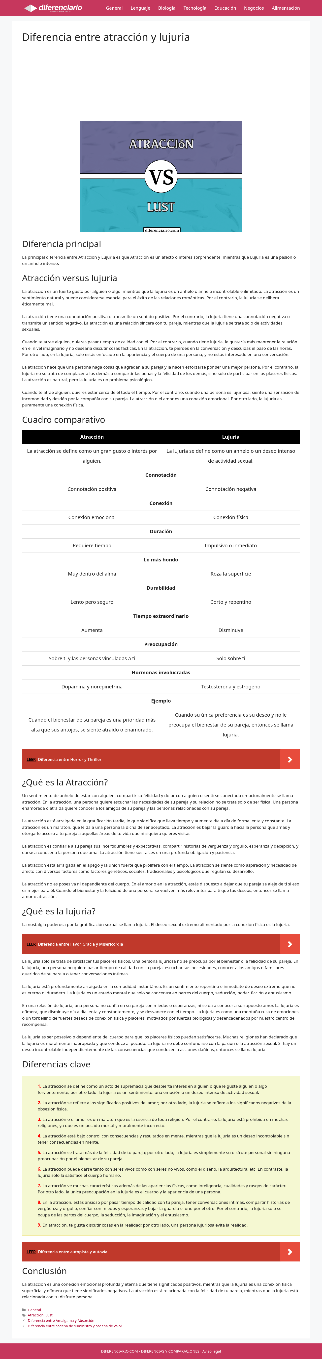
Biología (167, 8)
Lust (49, 1315)
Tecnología (195, 8)
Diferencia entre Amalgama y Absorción (61, 1320)
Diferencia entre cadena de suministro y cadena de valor (75, 1326)
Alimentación (286, 8)
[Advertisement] (161, 77)
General (114, 8)
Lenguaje (140, 8)
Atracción (35, 1315)
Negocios (254, 8)
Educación (225, 8)
